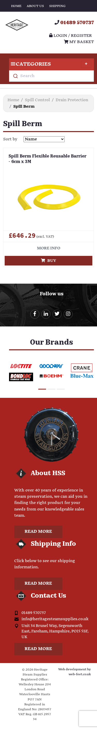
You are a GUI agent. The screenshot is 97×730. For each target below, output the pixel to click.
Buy (48, 260)
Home (16, 6)
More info (48, 248)
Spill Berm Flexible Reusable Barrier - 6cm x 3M (47, 159)
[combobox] (51, 76)
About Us (35, 6)
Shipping (57, 6)
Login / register (70, 35)
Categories (50, 64)
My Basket (79, 41)
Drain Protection (72, 100)
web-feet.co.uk (80, 674)
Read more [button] (38, 531)
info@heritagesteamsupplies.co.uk (54, 619)
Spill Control (37, 100)
